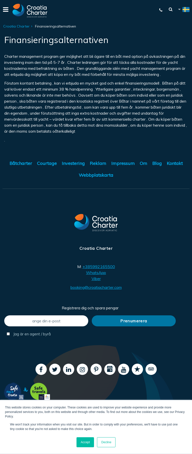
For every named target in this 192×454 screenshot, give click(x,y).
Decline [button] (106, 442)
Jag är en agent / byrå (29, 334)
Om (143, 163)
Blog (157, 163)
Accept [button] (85, 442)
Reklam (98, 163)
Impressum (123, 163)
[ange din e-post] (46, 320)
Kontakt (175, 163)
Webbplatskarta (96, 175)
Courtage (47, 163)
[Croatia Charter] (30, 11)
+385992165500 (98, 266)
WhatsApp (96, 272)
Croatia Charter (16, 26)
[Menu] (5, 11)
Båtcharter (21, 163)
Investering (73, 163)
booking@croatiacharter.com (96, 287)
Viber (96, 278)
